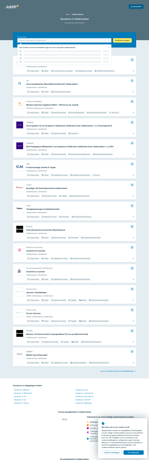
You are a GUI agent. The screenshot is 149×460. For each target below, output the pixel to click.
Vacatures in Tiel (20, 396)
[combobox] (64, 40)
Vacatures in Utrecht (82, 400)
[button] (122, 40)
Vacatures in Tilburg (21, 403)
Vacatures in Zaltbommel (23, 393)
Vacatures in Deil (81, 390)
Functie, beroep (21, 37)
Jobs (67, 14)
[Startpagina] (12, 6)
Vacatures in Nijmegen (83, 403)
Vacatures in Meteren (22, 390)
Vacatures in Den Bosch (84, 396)
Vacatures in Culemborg (84, 393)
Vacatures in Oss (20, 400)
